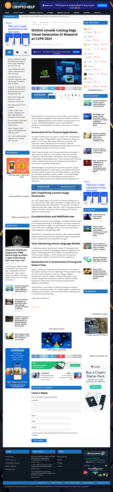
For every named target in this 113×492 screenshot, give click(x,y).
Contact (97, 13)
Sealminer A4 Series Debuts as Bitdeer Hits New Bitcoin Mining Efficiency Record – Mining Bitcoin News (22, 321)
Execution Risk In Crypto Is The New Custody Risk (99, 150)
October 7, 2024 (98, 251)
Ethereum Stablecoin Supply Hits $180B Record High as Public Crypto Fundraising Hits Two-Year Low (16, 255)
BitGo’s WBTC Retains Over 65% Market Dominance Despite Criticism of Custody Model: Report (100, 273)
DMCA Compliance (10, 466)
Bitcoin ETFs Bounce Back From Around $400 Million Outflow (100, 259)
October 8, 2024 (98, 220)
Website (34, 427)
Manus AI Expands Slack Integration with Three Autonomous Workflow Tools (99, 137)
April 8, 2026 (10, 263)
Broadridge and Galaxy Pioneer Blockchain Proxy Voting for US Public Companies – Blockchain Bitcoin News (100, 119)
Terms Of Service (10, 460)
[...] (14, 280)
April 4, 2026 (97, 174)
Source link (35, 307)
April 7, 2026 (97, 127)
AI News (50, 13)
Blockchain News (91, 96)
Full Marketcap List (95, 90)
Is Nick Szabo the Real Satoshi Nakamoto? (99, 216)
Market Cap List (63, 13)
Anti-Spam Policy (10, 469)
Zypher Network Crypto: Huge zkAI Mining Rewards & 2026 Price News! (17, 130)
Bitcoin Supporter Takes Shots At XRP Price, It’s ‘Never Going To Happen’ (100, 246)
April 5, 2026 (97, 155)
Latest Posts (18, 13)
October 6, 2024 (98, 280)
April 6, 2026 (97, 143)
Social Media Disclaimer (12, 463)
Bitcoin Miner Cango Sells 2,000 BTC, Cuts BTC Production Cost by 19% (16, 99)
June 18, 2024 (38, 44)
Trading (86, 13)
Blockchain (59, 44)
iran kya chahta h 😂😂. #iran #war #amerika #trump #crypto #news (17, 123)
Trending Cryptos (36, 13)
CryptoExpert (48, 44)
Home (7, 13)
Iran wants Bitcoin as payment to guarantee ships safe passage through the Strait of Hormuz (21, 304)
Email (33, 421)
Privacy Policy (9, 456)
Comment (34, 400)
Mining (76, 13)
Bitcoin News (90, 210)
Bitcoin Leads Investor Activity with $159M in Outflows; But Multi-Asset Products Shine (100, 231)
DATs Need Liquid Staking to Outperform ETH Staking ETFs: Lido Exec (17, 138)
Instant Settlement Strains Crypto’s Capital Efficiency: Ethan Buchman (16, 71)
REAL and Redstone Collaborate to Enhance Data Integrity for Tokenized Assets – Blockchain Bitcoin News (100, 166)
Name (33, 415)
